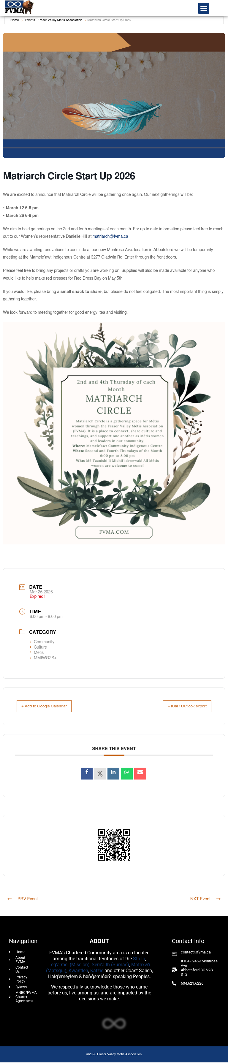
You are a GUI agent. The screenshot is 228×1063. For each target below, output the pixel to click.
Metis (37, 653)
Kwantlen (78, 971)
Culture (38, 647)
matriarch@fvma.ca (110, 237)
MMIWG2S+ (43, 658)
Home (14, 20)
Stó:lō (139, 959)
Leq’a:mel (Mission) (69, 965)
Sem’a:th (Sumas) (110, 965)
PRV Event (21, 899)
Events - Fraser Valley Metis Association (53, 20)
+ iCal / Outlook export (181, 706)
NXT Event (206, 899)
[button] (204, 8)
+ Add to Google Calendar (50, 706)
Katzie (96, 971)
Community (42, 642)
